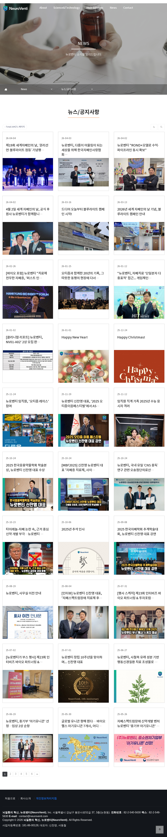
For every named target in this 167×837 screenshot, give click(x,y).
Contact (128, 7)
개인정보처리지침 (46, 798)
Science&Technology (66, 7)
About (43, 7)
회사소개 (25, 798)
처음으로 (10, 798)
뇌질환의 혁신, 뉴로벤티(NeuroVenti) (15, 8)
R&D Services (94, 7)
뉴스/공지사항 (68, 89)
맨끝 (37, 774)
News (113, 7)
